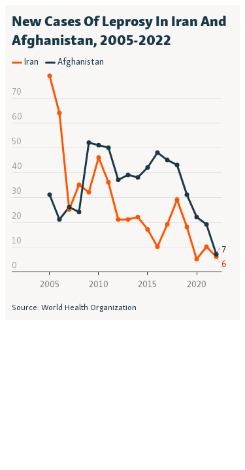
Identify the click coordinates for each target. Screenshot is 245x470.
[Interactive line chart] (122, 162)
